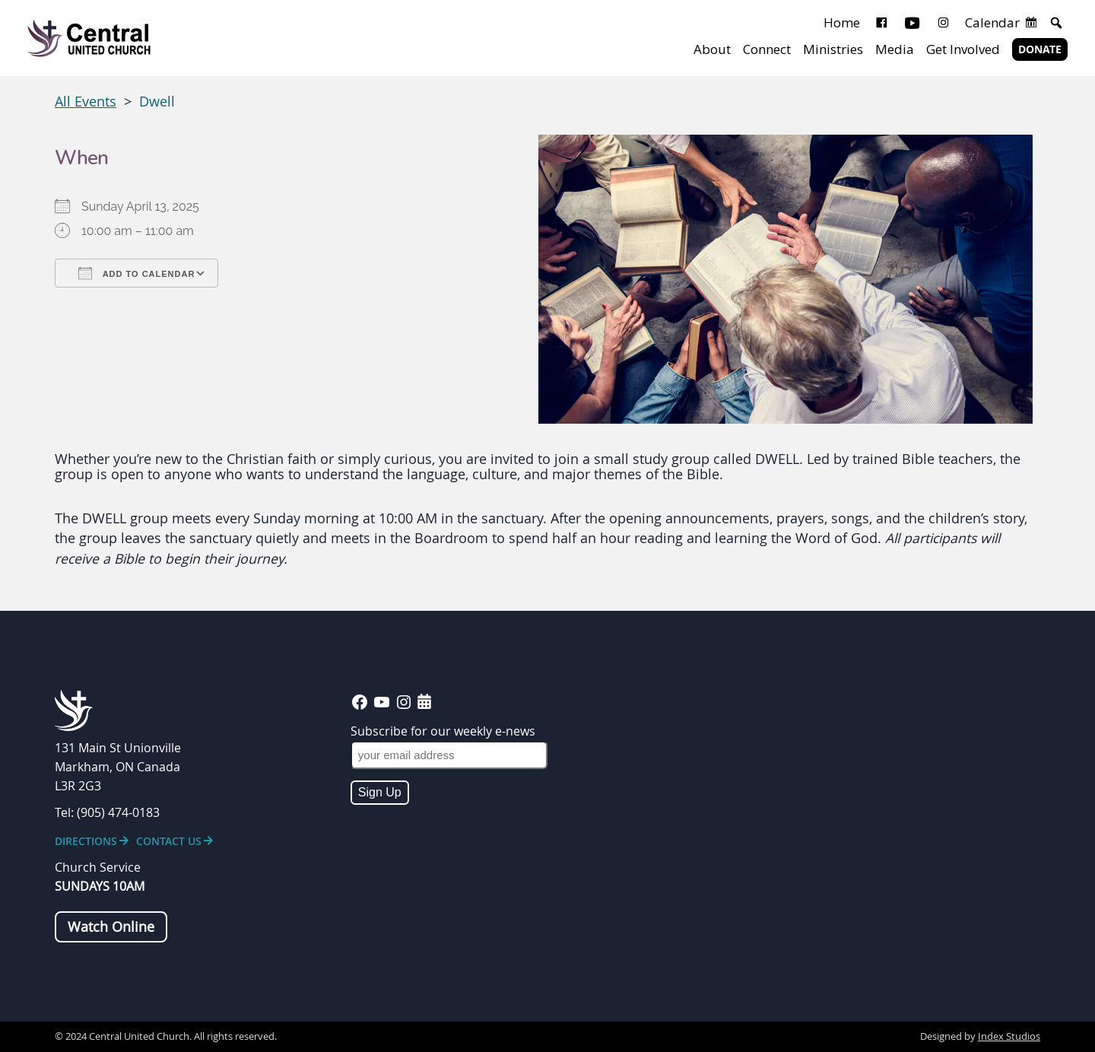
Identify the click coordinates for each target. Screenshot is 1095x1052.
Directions (86, 841)
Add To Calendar (136, 273)
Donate (1040, 49)
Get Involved (963, 49)
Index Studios (1009, 1036)
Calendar (992, 22)
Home (842, 22)
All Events (85, 101)
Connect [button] (767, 49)
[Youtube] (912, 23)
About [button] (712, 49)
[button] (1056, 22)
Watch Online (111, 927)
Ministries (833, 49)
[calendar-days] (424, 701)
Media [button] (894, 49)
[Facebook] (882, 23)
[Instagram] (943, 23)
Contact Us (169, 841)
